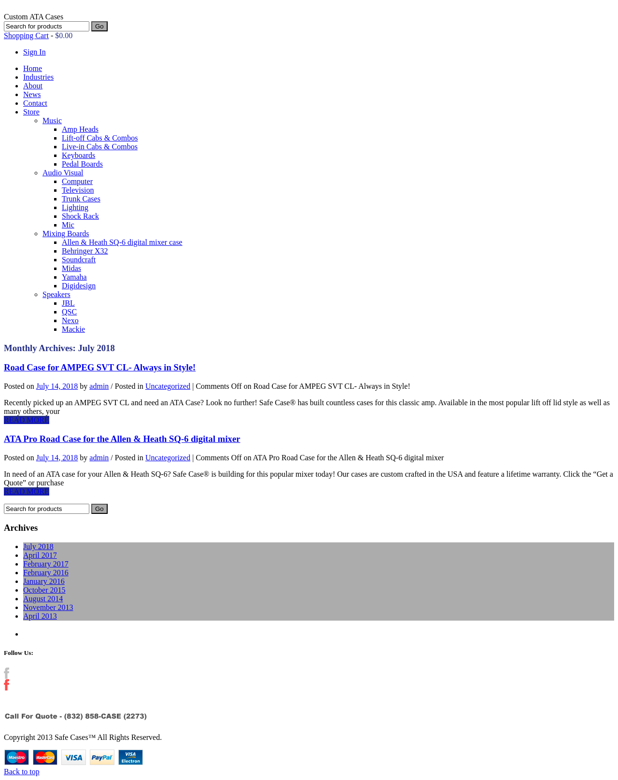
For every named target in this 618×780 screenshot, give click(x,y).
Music (52, 120)
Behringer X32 (85, 251)
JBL (68, 303)
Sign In (34, 52)
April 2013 (40, 616)
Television (78, 190)
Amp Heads (80, 129)
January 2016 (44, 581)
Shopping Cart (26, 35)
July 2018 (38, 546)
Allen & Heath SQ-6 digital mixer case (122, 242)
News (32, 94)
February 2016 (46, 572)
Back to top (22, 771)
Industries (38, 77)
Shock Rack (80, 216)
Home (32, 68)
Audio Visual (63, 173)
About (32, 86)
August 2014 (43, 599)
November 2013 (48, 607)
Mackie (73, 329)
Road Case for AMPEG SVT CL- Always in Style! (100, 367)
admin (99, 386)
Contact (35, 103)
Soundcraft (79, 259)
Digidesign (79, 286)
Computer (77, 181)
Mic (68, 225)
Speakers (56, 294)
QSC (69, 312)
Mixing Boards (65, 233)
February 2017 (46, 564)
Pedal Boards (82, 164)
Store (31, 112)
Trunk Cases (81, 199)
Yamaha (74, 277)
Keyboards (78, 155)
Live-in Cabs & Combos (100, 146)
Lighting (75, 207)
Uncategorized (167, 386)
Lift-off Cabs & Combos (100, 138)
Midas (71, 268)
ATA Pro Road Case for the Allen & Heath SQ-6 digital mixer (122, 439)
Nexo (70, 320)
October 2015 (44, 590)
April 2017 (40, 555)
